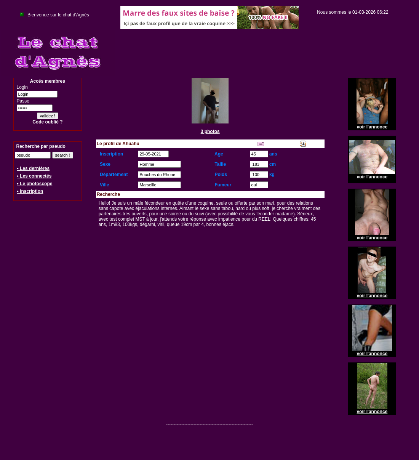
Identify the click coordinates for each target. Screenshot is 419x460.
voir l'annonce (372, 127)
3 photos (210, 131)
